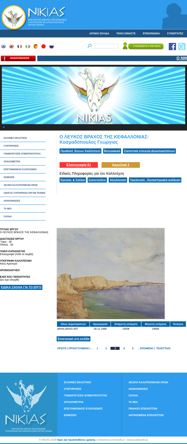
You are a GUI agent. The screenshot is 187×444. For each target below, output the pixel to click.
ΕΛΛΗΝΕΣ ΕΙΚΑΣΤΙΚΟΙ (15, 138)
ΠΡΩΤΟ (61, 348)
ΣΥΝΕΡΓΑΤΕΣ (175, 33)
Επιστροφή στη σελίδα (73, 338)
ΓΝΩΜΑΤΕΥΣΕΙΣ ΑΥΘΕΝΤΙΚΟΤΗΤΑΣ (22, 153)
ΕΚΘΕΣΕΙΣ (9, 177)
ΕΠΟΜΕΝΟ (146, 348)
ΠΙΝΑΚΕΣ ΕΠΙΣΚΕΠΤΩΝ (143, 408)
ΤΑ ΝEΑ (8, 208)
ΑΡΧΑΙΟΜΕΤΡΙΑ (12, 161)
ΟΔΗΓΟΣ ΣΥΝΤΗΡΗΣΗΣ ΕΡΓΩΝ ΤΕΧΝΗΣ (24, 193)
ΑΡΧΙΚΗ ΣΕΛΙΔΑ (99, 33)
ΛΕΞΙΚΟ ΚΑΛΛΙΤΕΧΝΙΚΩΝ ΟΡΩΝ (21, 185)
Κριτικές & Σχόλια (72, 179)
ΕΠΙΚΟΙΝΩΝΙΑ (151, 33)
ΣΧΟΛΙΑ (8, 216)
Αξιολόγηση (118, 179)
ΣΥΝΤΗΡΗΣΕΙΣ (11, 146)
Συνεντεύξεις (97, 179)
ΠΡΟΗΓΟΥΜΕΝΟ (79, 348)
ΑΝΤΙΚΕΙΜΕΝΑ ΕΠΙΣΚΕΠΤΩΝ (146, 415)
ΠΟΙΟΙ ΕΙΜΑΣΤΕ (126, 33)
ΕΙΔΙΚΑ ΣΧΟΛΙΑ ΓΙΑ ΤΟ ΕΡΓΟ (21, 287)
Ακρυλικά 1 (120, 165)
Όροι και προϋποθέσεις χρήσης (76, 439)
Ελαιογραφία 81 (78, 165)
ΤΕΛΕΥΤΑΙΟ (163, 348)
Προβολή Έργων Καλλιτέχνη (80, 150)
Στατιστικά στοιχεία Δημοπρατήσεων (149, 150)
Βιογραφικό (112, 150)
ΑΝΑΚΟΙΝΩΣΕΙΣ (12, 201)
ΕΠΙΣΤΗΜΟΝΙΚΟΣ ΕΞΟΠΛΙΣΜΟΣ (20, 169)
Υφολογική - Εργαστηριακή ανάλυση (155, 179)
